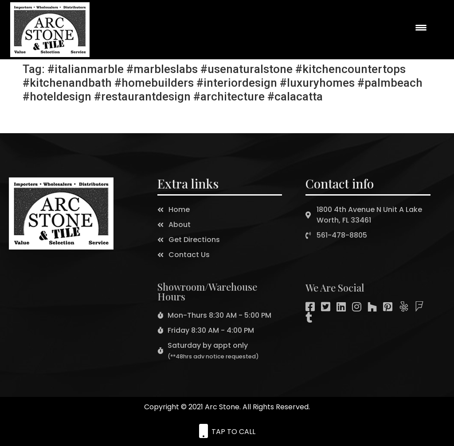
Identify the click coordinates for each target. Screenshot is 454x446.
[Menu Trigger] (421, 27)
